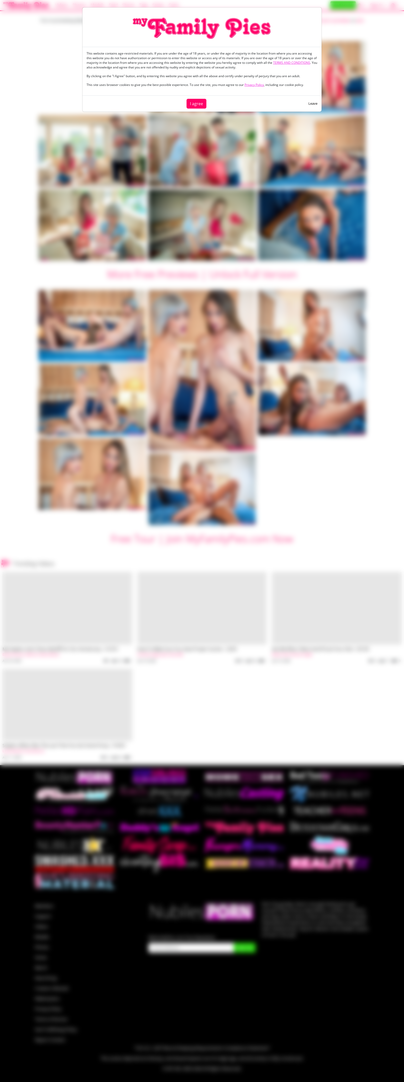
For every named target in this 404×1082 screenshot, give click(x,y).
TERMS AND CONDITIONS (291, 62)
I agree (196, 104)
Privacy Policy (254, 85)
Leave (312, 103)
